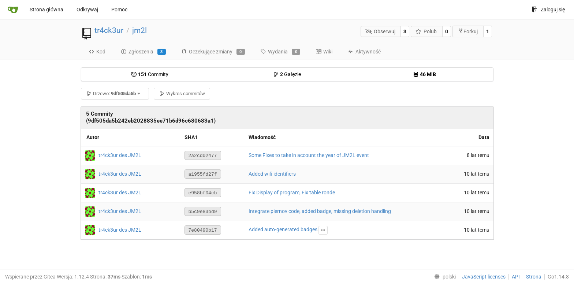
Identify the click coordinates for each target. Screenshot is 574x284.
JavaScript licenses (484, 277)
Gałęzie (287, 74)
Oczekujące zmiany (213, 52)
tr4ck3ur (108, 30)
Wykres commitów (182, 93)
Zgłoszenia (143, 52)
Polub (426, 31)
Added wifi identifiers (272, 174)
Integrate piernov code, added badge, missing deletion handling (320, 211)
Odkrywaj (87, 9)
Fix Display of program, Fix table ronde (292, 192)
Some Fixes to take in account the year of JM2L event (309, 155)
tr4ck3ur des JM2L (119, 155)
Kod (97, 52)
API (516, 277)
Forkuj (468, 31)
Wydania (280, 52)
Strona (533, 277)
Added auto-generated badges (283, 229)
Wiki (324, 52)
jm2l (139, 30)
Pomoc (119, 9)
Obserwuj (380, 31)
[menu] (443, 276)
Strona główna (46, 9)
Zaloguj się (548, 9)
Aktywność (364, 52)
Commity (149, 74)
